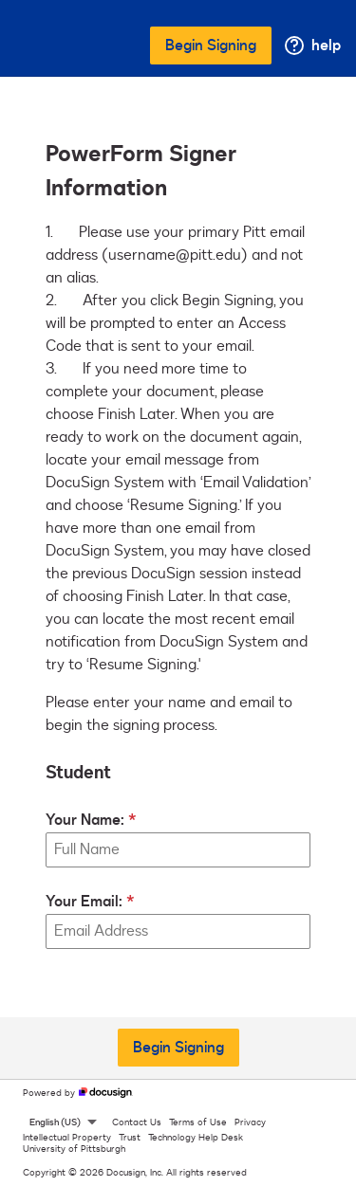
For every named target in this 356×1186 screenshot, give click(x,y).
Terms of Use (198, 1122)
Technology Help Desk (195, 1137)
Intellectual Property (67, 1137)
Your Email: (84, 901)
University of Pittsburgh (74, 1149)
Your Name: (85, 820)
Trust (130, 1137)
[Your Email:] (178, 931)
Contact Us (136, 1122)
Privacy (250, 1122)
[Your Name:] (178, 849)
